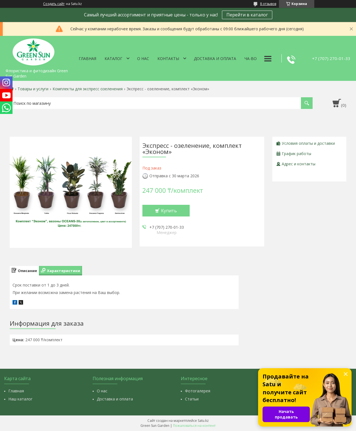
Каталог (113, 58)
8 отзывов (268, 3)
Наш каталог (20, 399)
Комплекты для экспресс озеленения (88, 88)
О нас (143, 58)
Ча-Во (250, 58)
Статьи (192, 399)
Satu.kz (203, 420)
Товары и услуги (33, 88)
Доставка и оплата (215, 58)
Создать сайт (54, 4)
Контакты (168, 58)
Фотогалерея (197, 390)
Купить (169, 211)
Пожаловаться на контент (194, 425)
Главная (87, 58)
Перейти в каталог (247, 15)
